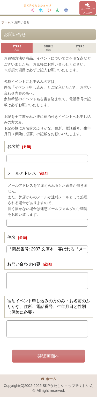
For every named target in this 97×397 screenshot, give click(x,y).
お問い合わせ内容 (23, 264)
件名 (11, 237)
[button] (87, 8)
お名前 (13, 146)
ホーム (48, 379)
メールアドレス (21, 173)
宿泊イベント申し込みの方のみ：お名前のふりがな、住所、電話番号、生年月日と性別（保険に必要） (48, 306)
